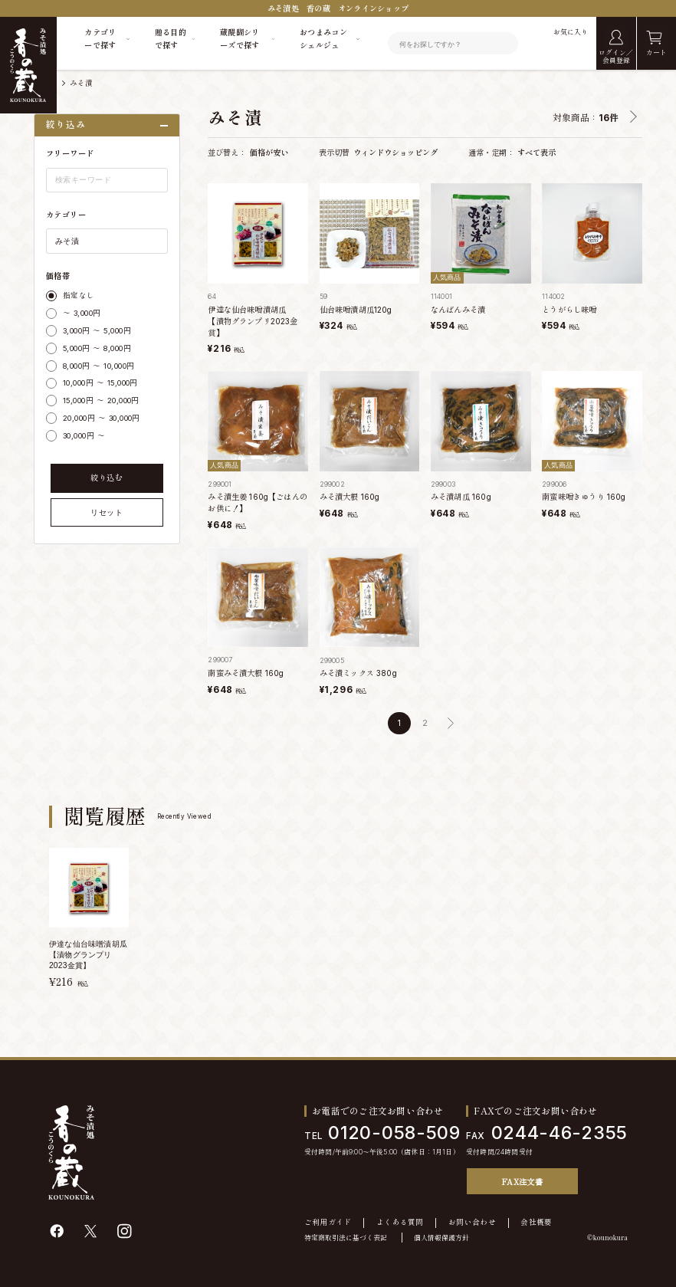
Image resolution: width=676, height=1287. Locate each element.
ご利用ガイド (328, 1222)
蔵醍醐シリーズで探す (240, 39)
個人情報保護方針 (441, 1237)
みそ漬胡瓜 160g (461, 496)
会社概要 (536, 1222)
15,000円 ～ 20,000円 (101, 400)
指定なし (79, 295)
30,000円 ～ (84, 436)
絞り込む (106, 477)
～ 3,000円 (82, 313)
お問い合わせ (472, 1222)
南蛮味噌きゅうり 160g (583, 496)
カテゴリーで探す (100, 39)
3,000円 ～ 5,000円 (97, 331)
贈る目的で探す (170, 39)
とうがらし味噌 (569, 309)
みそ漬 (82, 83)
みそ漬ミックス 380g (358, 673)
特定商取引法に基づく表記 (345, 1237)
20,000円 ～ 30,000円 (101, 418)
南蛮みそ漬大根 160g (246, 673)
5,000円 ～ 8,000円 (97, 348)
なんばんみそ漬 (458, 309)
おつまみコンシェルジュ (323, 39)
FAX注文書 (522, 1181)
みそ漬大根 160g (350, 496)
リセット (106, 512)
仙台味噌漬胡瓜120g (356, 309)
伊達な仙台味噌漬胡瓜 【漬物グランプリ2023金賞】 (252, 321)
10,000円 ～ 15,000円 (100, 383)
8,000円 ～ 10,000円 (99, 366)
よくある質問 (400, 1222)
